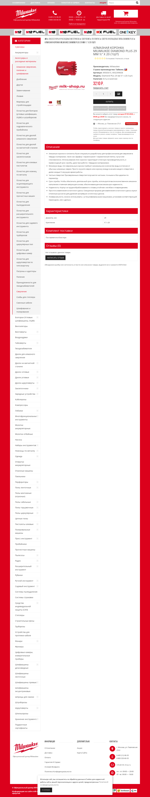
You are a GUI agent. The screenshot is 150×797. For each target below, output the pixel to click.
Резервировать (131, 123)
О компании (18, 2)
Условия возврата (52, 767)
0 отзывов (110, 58)
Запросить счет (100, 88)
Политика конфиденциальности (58, 771)
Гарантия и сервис (70, 2)
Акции (103, 2)
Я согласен (46, 790)
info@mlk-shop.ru (124, 765)
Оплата (51, 2)
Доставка (35, 2)
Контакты (90, 2)
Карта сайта (82, 753)
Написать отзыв (122, 58)
